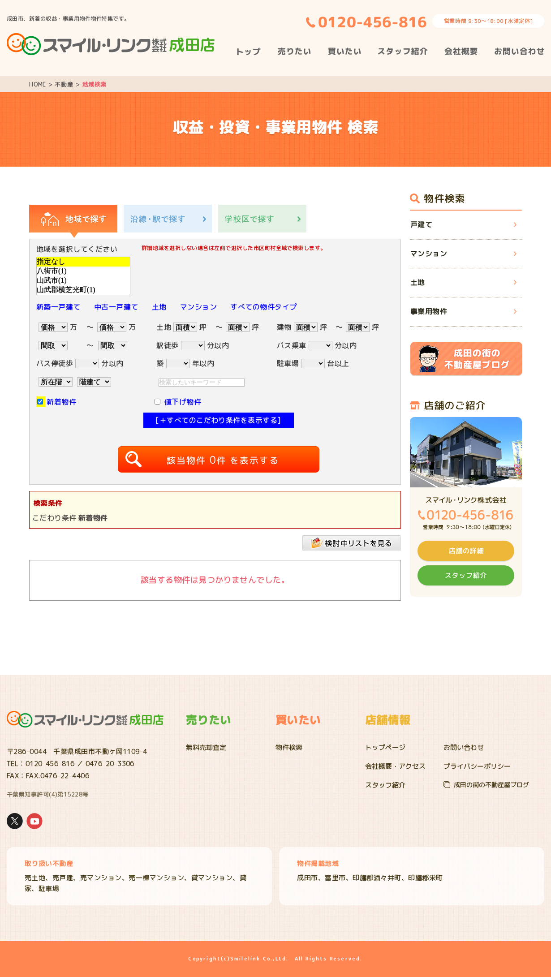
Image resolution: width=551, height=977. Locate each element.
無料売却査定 (206, 747)
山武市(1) (83, 280)
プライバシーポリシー (477, 766)
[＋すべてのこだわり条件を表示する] (218, 420)
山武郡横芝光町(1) (83, 290)
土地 (159, 307)
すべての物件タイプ (263, 307)
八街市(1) (83, 271)
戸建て (421, 224)
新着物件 (61, 402)
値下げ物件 (182, 402)
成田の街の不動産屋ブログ (491, 784)
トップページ (385, 747)
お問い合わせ (463, 747)
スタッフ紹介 (385, 785)
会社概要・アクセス (395, 766)
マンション (198, 307)
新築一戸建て (58, 307)
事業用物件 (428, 311)
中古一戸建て (116, 307)
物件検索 (289, 747)
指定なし (83, 262)
